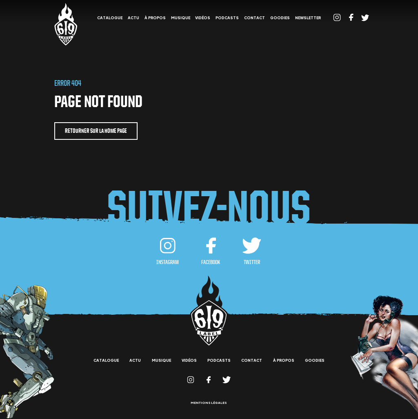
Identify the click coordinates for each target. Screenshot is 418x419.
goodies (280, 18)
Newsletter (308, 18)
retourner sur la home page (96, 131)
